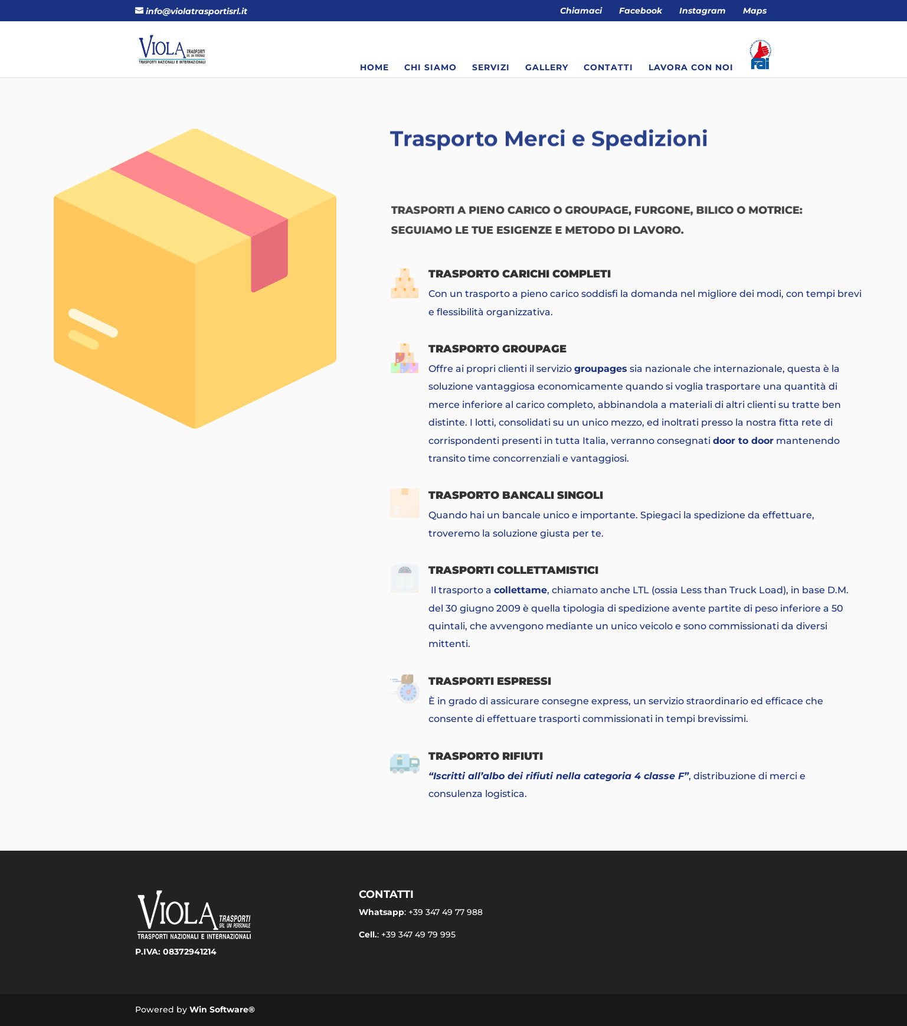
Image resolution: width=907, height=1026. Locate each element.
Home (374, 68)
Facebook (640, 11)
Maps (755, 11)
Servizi (491, 68)
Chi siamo (430, 68)
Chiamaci (581, 11)
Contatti (608, 68)
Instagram (702, 11)
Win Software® (222, 1009)
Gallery (546, 68)
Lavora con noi (691, 68)
